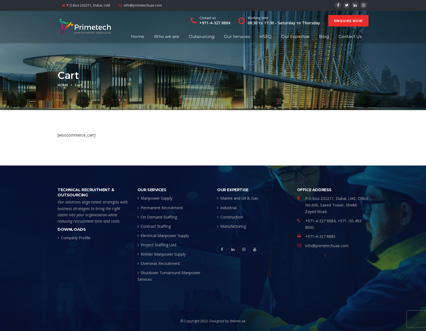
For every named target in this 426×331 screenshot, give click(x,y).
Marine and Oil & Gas (239, 198)
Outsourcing (201, 36)
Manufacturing (233, 226)
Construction (231, 217)
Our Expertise (295, 36)
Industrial (228, 207)
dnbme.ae (237, 321)
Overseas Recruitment (160, 263)
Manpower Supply (156, 198)
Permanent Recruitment (162, 207)
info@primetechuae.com (327, 245)
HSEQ (265, 36)
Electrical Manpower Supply (165, 235)
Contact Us (350, 36)
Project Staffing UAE (159, 244)
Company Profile (75, 237)
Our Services (237, 36)
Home (137, 36)
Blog (324, 36)
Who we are (166, 36)
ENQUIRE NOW (348, 20)
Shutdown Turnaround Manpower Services (168, 276)
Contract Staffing (156, 226)
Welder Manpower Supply (163, 254)
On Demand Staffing (159, 217)
